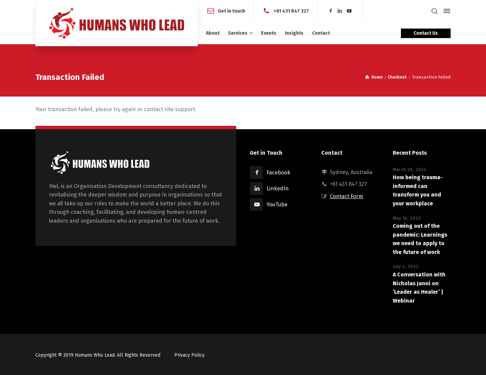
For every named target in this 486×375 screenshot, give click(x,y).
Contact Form (346, 196)
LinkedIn (277, 188)
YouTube (277, 204)
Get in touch (231, 11)
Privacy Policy (189, 355)
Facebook (278, 172)
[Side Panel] (445, 10)
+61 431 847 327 (291, 11)
